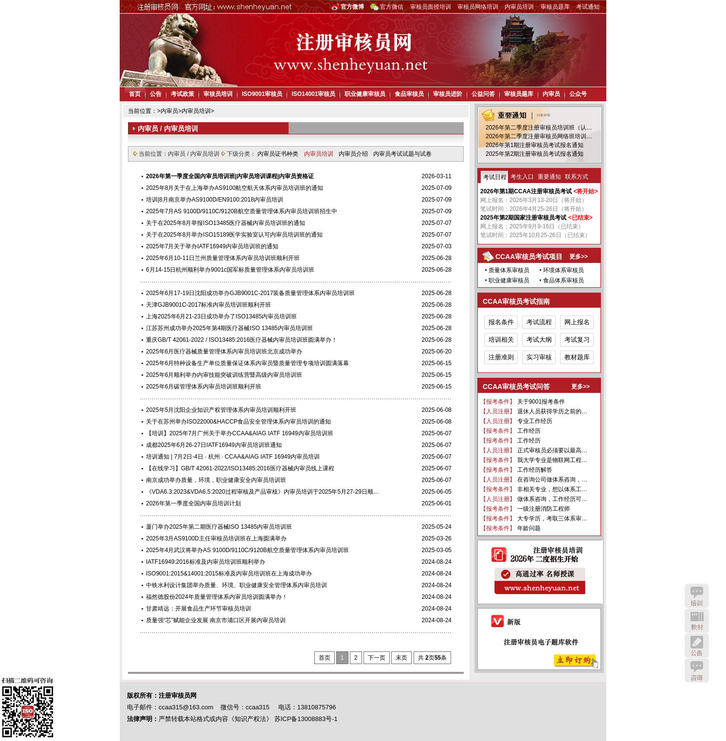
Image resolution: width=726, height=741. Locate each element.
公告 (156, 94)
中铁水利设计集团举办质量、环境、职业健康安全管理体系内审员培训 (236, 585)
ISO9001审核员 (262, 94)
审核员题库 (555, 6)
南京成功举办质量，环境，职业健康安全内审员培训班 (216, 480)
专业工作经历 (534, 421)
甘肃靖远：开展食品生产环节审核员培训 (198, 608)
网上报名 (577, 322)
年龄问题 (529, 528)
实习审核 (539, 357)
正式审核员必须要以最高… (552, 450)
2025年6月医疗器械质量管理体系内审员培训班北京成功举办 (224, 351)
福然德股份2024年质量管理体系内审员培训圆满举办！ (217, 596)
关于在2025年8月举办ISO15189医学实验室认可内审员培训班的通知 (234, 234)
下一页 (376, 657)
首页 (135, 94)
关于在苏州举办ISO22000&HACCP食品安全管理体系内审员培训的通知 (238, 421)
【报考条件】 (497, 401)
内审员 (551, 94)
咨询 (697, 670)
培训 (697, 596)
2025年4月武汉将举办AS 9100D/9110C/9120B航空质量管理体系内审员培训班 (247, 550)
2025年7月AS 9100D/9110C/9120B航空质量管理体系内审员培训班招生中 (241, 211)
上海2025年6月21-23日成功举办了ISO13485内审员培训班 (221, 316)
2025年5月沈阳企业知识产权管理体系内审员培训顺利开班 (221, 410)
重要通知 (549, 176)
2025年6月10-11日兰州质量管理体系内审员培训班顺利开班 (223, 258)
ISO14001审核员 (313, 94)
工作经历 (529, 430)
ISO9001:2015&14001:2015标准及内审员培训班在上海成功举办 (229, 573)
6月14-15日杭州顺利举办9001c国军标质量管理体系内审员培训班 (230, 269)
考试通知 (587, 6)
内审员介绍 (354, 153)
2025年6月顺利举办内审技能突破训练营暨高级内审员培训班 (224, 374)
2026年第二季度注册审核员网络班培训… (539, 136)
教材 (697, 621)
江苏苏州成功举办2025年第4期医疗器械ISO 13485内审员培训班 (229, 328)
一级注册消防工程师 (543, 508)
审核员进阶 (447, 94)
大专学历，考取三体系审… (552, 518)
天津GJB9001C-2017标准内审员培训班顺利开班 (208, 304)
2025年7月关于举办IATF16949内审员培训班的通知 (212, 246)
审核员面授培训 (430, 6)
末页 (401, 657)
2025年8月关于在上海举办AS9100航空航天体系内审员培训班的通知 (234, 188)
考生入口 (522, 176)
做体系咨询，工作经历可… (552, 499)
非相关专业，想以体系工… (552, 489)
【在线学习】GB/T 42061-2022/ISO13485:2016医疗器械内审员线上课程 (240, 468)
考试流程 (539, 322)
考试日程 (495, 177)
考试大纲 (539, 339)
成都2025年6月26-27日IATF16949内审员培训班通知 (214, 445)
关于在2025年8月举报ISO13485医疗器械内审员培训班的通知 (225, 223)
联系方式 (576, 176)
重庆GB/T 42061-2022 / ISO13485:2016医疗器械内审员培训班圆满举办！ (241, 339)
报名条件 (501, 322)
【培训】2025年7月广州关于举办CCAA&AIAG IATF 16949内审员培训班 (239, 433)
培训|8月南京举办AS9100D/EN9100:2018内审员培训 (214, 199)
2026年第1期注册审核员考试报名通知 (534, 145)
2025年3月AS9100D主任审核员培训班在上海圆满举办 (216, 538)
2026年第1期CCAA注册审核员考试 (526, 191)
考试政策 (182, 94)
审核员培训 (218, 94)
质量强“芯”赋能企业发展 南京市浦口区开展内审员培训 (216, 620)
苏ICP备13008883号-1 (306, 718)
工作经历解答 (534, 469)
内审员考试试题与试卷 (402, 153)
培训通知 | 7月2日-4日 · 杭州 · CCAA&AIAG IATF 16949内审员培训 (233, 456)
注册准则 (501, 357)
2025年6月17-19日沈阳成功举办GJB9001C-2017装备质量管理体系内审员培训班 (250, 293)
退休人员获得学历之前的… (552, 411)
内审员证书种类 (278, 153)
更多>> (578, 256)
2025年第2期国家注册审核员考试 (523, 217)
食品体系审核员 (563, 280)
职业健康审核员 (365, 94)
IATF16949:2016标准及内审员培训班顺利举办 (205, 561)
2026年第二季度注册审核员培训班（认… (539, 127)
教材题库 (577, 357)
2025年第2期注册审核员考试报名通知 (534, 153)
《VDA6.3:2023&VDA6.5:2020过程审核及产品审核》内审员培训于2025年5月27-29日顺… (262, 491)
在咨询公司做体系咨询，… (552, 479)
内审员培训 (519, 6)
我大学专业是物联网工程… (552, 460)
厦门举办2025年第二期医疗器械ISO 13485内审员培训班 (219, 526)
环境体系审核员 (563, 270)
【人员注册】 (497, 411)
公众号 (578, 94)
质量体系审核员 (509, 270)
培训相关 (501, 339)
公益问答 (483, 94)
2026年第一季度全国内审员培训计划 (193, 503)
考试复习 (577, 339)
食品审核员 (409, 94)
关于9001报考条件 (541, 401)
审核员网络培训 (477, 6)
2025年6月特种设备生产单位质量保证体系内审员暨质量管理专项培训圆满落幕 (247, 363)
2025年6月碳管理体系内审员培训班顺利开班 (203, 386)
